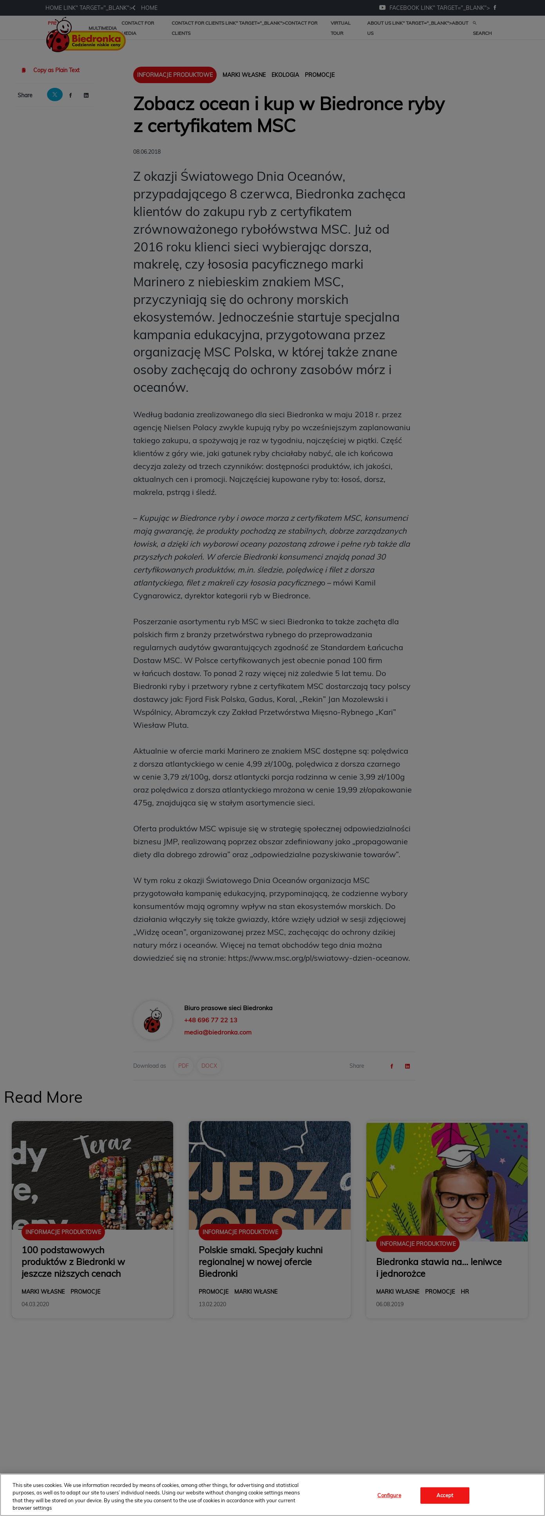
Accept (444, 1495)
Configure (389, 1495)
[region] (272, 1495)
